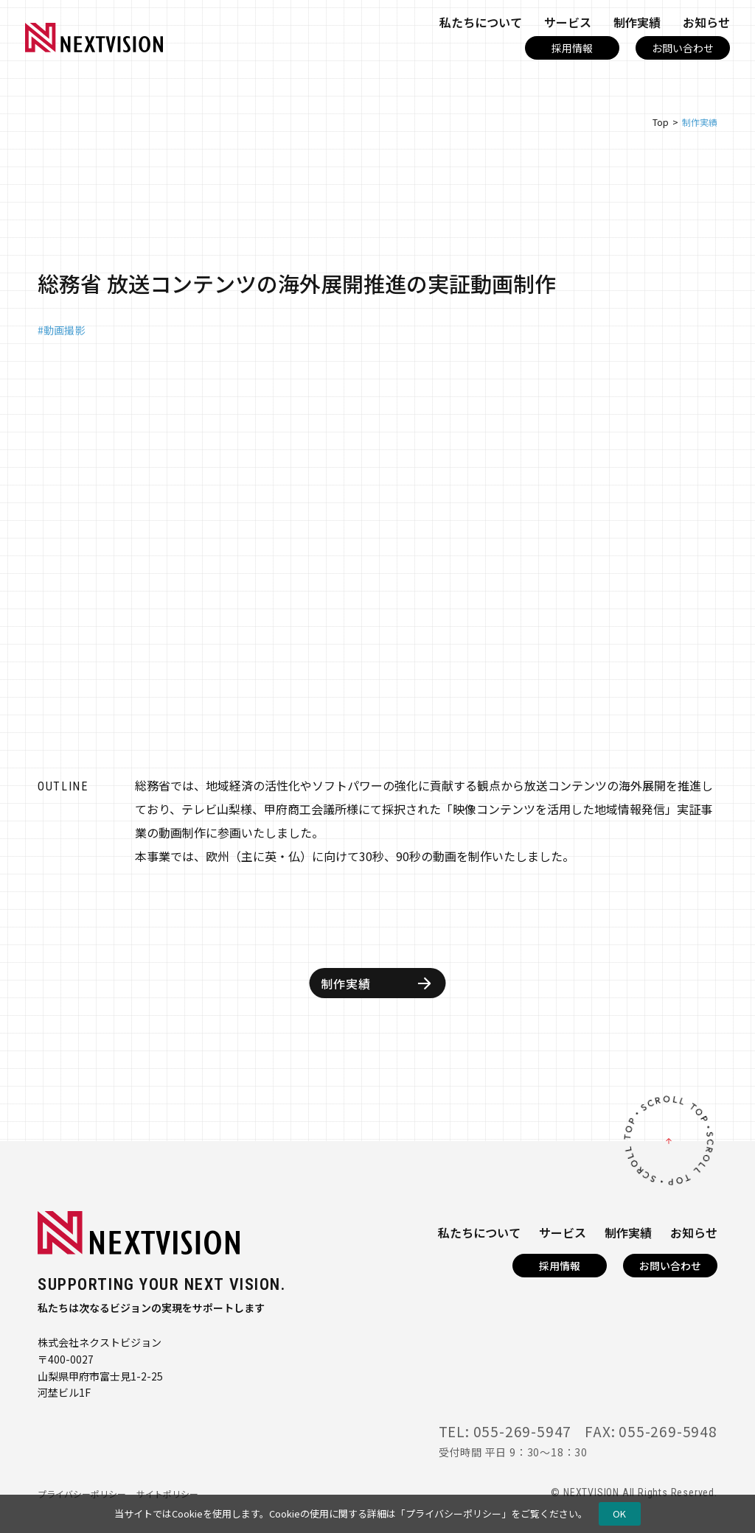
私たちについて (480, 22)
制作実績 (637, 22)
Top (661, 122)
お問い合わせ (683, 48)
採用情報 (572, 48)
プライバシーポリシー (453, 1513)
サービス (567, 22)
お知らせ (706, 22)
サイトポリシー (167, 1493)
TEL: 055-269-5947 (505, 1431)
